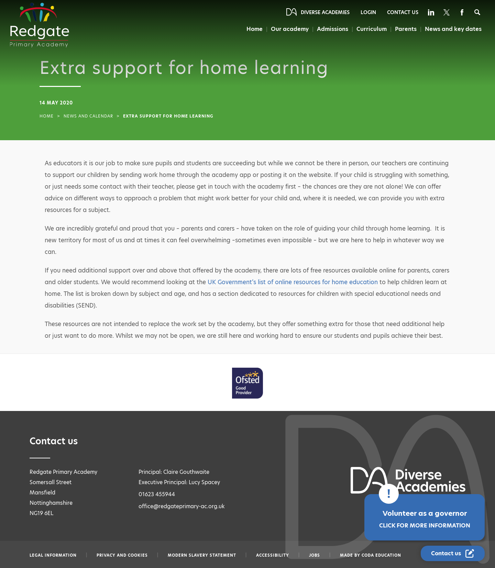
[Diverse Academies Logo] (39, 25)
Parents (406, 29)
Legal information (53, 555)
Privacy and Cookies (122, 555)
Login (368, 12)
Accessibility (272, 555)
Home (254, 29)
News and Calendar (88, 116)
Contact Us (402, 12)
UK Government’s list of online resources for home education (293, 282)
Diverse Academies (325, 12)
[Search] (477, 12)
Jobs (314, 555)
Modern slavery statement (202, 555)
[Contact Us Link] (453, 553)
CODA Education (381, 555)
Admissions (332, 29)
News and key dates (453, 29)
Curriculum (371, 29)
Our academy (290, 29)
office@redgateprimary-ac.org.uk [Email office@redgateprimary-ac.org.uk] (182, 506)
